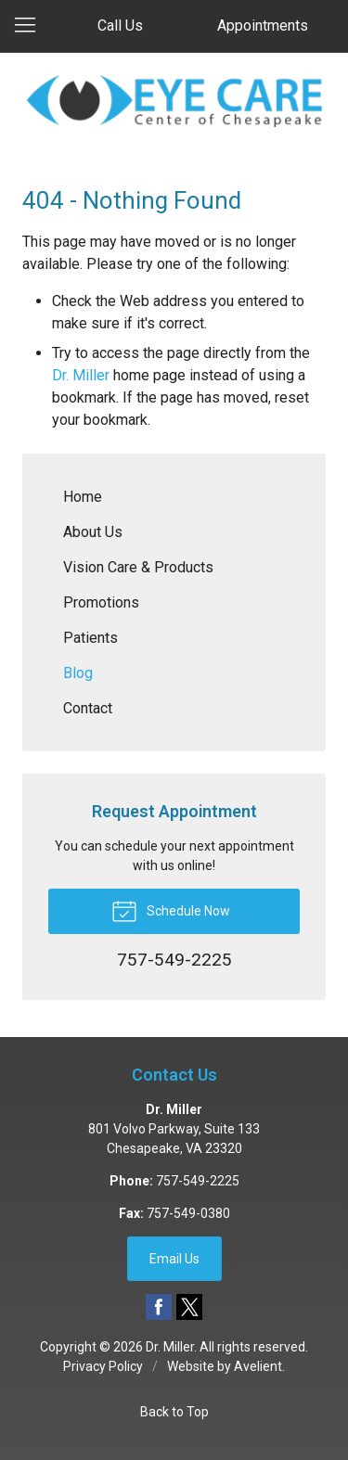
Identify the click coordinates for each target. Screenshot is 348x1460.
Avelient (258, 1366)
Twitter (189, 1307)
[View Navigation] (31, 26)
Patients (90, 638)
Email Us (174, 1258)
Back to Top (174, 1411)
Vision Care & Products (138, 567)
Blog (78, 673)
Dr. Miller (81, 375)
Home (82, 497)
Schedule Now (170, 910)
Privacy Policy (103, 1366)
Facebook (159, 1307)
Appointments (262, 25)
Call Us (120, 25)
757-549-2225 (197, 1180)
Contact (87, 708)
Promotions (101, 602)
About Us (92, 532)
